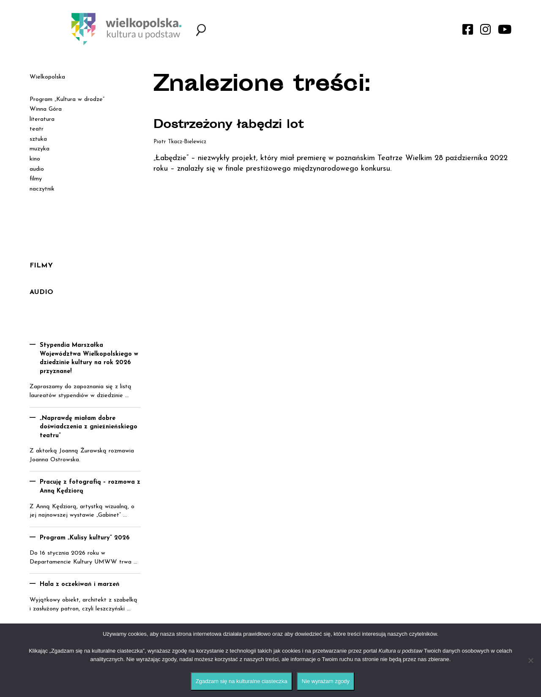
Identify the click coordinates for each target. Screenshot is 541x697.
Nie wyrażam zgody (326, 681)
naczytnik (42, 189)
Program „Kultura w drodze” (67, 99)
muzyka (39, 149)
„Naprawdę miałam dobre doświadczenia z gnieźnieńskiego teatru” (88, 427)
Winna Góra (46, 109)
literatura (42, 119)
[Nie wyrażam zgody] (530, 660)
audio (37, 169)
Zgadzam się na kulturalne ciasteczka (241, 681)
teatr (37, 129)
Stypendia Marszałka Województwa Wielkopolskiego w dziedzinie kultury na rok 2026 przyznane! (89, 358)
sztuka (38, 139)
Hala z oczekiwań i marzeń (80, 584)
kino (35, 159)
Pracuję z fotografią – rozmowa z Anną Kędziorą (90, 486)
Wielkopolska (47, 77)
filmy (36, 179)
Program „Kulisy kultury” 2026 (85, 538)
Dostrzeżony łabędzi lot (231, 125)
